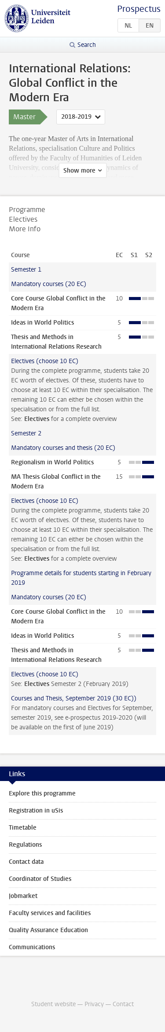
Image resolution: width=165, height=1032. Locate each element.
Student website (53, 1004)
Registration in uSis (36, 810)
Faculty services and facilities (50, 913)
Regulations (25, 845)
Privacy (94, 1004)
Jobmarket (23, 896)
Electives (36, 419)
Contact (123, 1004)
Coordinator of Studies (40, 879)
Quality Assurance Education (48, 930)
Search (86, 45)
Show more (79, 170)
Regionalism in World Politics (52, 462)
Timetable (23, 827)
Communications (32, 947)
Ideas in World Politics (42, 322)
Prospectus (139, 9)
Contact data (26, 862)
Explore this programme (42, 793)
